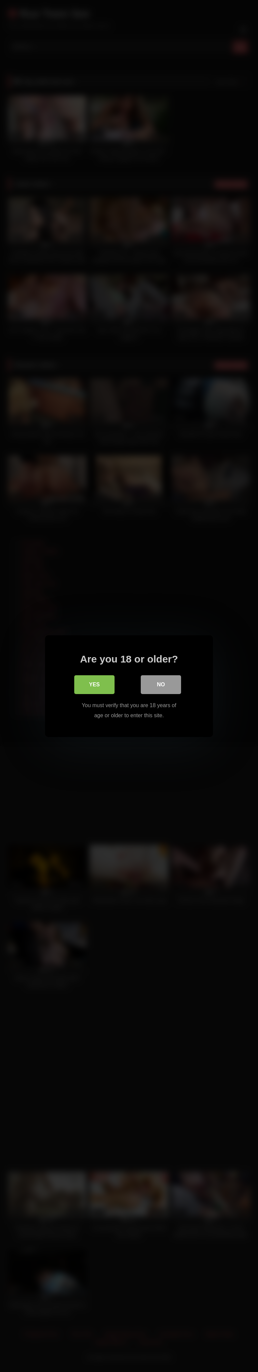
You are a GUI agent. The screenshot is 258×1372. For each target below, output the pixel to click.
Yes (94, 684)
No (161, 684)
